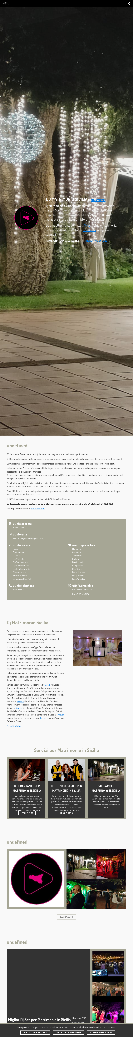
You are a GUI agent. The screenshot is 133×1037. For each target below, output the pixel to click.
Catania (46, 684)
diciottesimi (89, 230)
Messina (20, 701)
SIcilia (87, 225)
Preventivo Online (38, 508)
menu (6, 3)
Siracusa (60, 714)
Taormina (44, 718)
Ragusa (19, 708)
